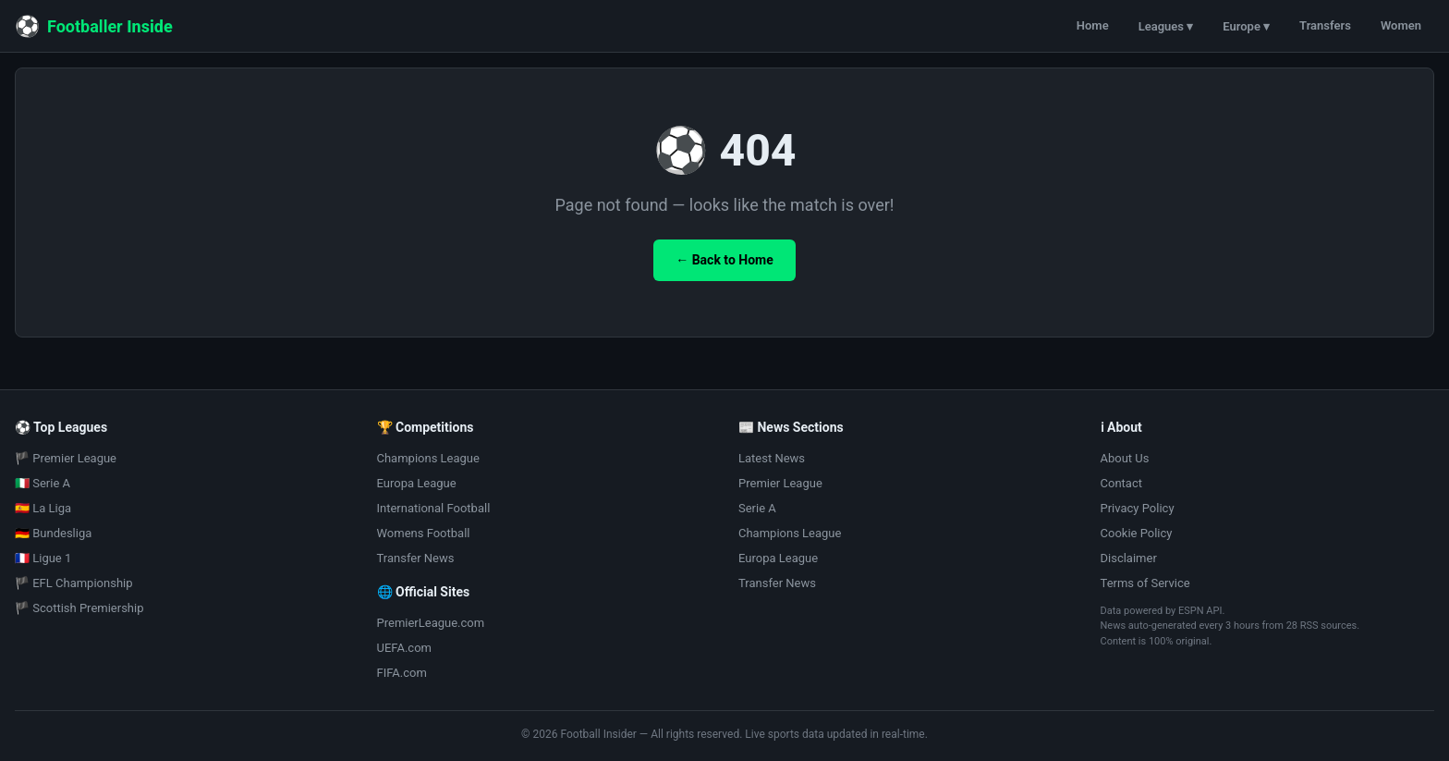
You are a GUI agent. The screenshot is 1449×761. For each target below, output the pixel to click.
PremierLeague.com (431, 623)
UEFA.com (404, 648)
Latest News (771, 458)
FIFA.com (402, 673)
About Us (1125, 458)
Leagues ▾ (1166, 26)
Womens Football (423, 533)
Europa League (417, 483)
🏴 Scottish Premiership (79, 608)
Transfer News (416, 558)
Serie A (757, 508)
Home (1093, 25)
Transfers (1325, 25)
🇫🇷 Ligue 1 (43, 558)
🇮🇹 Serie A (42, 483)
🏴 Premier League (65, 458)
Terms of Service (1145, 583)
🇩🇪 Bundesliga (53, 533)
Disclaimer (1129, 558)
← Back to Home (724, 259)
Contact (1121, 483)
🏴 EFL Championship (74, 583)
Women (1401, 25)
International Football (434, 508)
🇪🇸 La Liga (43, 508)
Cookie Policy (1137, 533)
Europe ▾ (1246, 26)
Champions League (428, 458)
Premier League (780, 483)
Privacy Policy (1138, 508)
